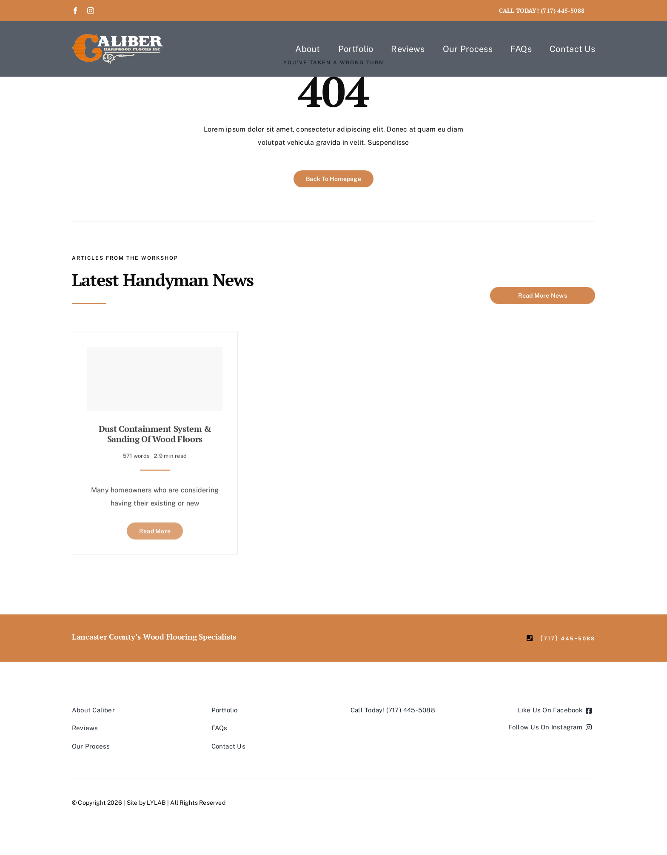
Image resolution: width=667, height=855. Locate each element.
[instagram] (90, 10)
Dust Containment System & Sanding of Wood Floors (155, 431)
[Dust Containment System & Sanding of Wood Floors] (154, 376)
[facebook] (75, 10)
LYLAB (156, 802)
